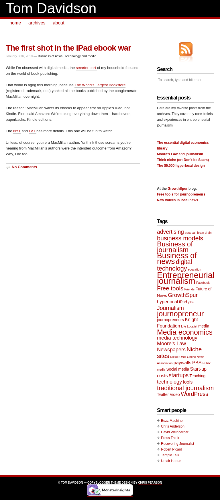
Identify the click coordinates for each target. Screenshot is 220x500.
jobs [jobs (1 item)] (191, 302)
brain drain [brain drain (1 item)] (204, 232)
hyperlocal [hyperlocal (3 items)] (167, 301)
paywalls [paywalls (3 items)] (182, 362)
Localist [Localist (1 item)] (192, 326)
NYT (17, 131)
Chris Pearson (150, 482)
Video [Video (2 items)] (175, 394)
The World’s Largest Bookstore (99, 85)
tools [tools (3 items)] (187, 381)
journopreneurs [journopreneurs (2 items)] (170, 319)
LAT (32, 131)
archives (37, 22)
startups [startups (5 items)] (178, 375)
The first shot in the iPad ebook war (68, 47)
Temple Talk (170, 455)
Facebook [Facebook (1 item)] (203, 282)
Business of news (50, 56)
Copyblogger (98, 482)
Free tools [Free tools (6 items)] (170, 288)
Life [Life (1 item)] (183, 326)
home (15, 22)
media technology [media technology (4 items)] (177, 338)
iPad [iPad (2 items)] (183, 302)
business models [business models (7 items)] (180, 238)
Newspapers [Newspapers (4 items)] (171, 350)
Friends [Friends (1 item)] (189, 289)
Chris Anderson (172, 426)
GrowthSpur (177, 189)
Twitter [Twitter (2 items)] (163, 394)
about (58, 22)
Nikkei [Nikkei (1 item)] (174, 357)
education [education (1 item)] (194, 269)
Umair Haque (171, 461)
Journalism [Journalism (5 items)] (170, 308)
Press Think (170, 438)
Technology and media (80, 56)
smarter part (86, 68)
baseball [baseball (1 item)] (190, 232)
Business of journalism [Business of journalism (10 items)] (175, 247)
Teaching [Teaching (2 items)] (198, 375)
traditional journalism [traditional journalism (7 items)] (185, 388)
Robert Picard (171, 449)
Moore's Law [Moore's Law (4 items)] (171, 343)
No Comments (24, 167)
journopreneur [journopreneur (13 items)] (180, 313)
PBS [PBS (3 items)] (196, 362)
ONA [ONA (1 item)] (182, 357)
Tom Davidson (51, 8)
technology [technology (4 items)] (169, 382)
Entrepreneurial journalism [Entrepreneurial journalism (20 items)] (186, 278)
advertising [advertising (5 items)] (170, 232)
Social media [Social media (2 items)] (177, 369)
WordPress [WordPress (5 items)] (194, 394)
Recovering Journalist (177, 444)
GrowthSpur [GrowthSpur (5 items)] (183, 295)
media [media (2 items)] (203, 326)
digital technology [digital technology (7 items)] (174, 265)
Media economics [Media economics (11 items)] (185, 332)
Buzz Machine (171, 421)
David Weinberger (174, 432)
